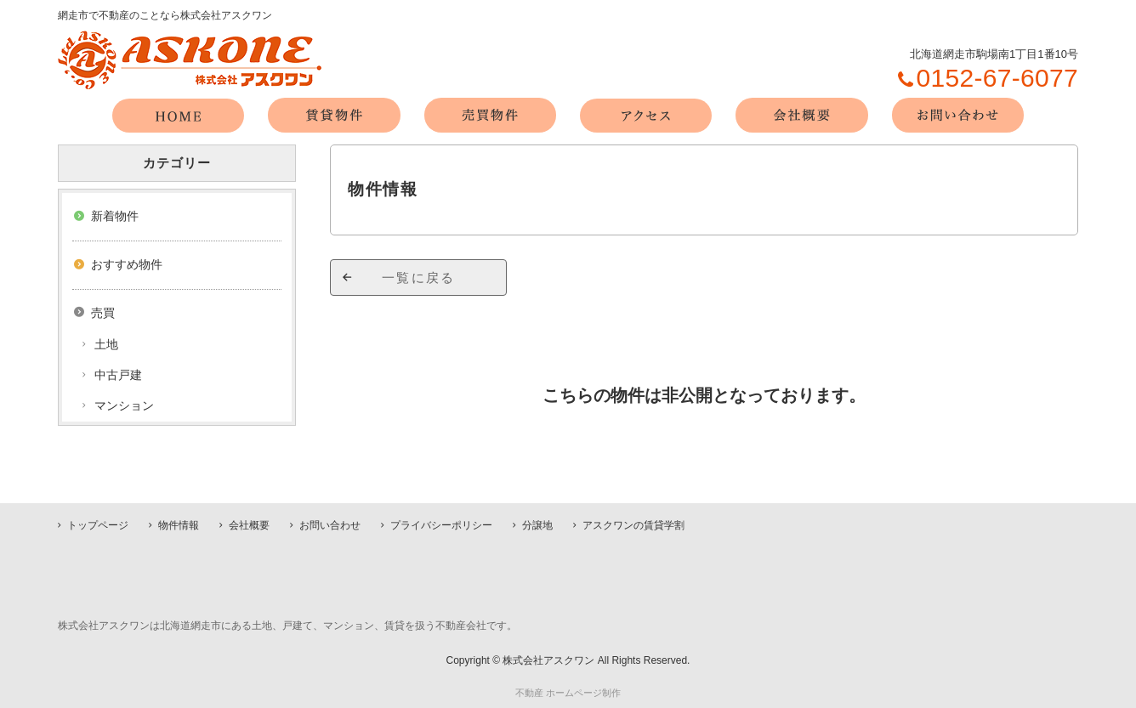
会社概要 (249, 525)
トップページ (97, 525)
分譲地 (537, 525)
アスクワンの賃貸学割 (633, 525)
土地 (106, 344)
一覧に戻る (418, 277)
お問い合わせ (330, 525)
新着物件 (115, 216)
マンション (124, 405)
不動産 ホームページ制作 (568, 693)
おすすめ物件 (126, 264)
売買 (103, 313)
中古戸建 (118, 375)
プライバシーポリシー (441, 525)
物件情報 (178, 525)
